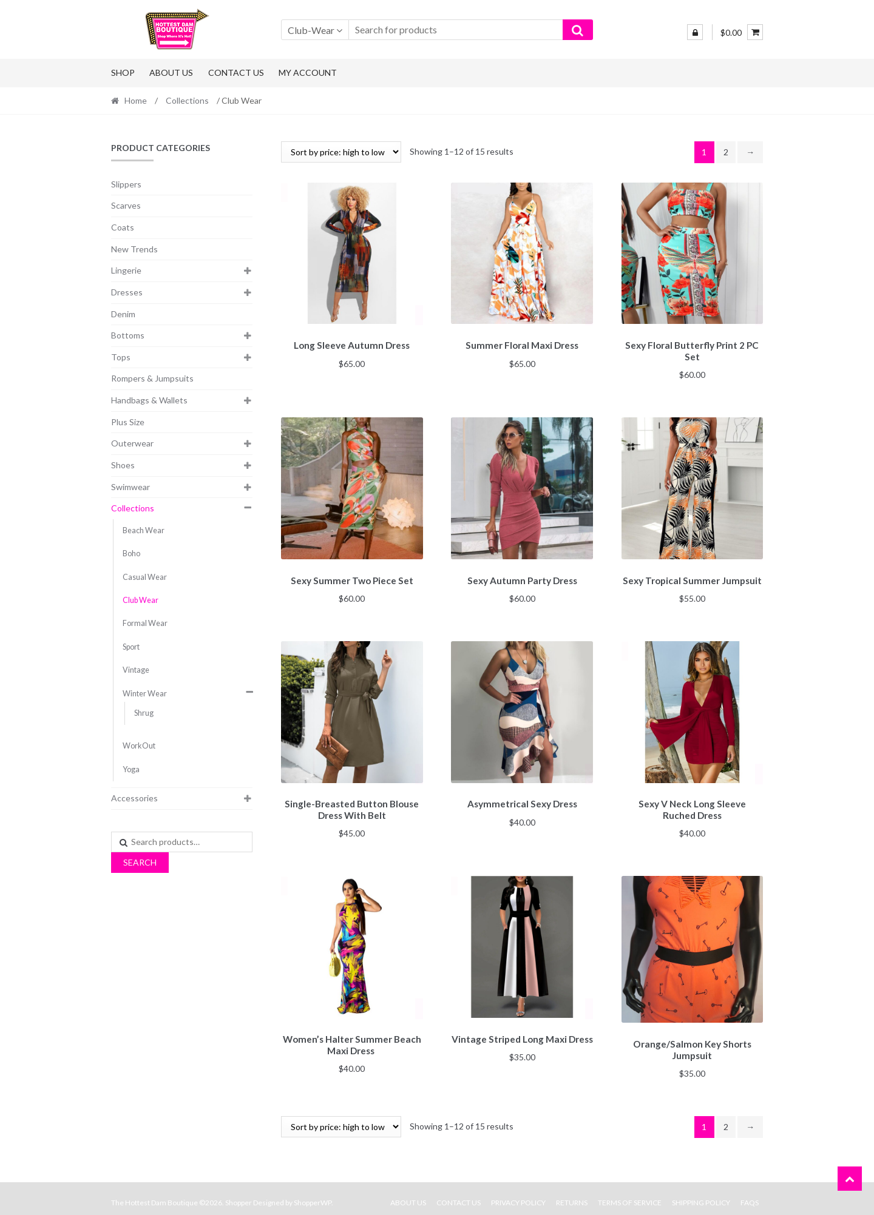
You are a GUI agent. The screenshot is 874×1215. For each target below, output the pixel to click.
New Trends (134, 249)
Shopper (238, 1194)
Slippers (126, 184)
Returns (572, 1194)
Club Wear (140, 600)
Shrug (144, 713)
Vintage (136, 670)
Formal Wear (145, 623)
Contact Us (236, 72)
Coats (122, 227)
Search (140, 862)
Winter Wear (145, 693)
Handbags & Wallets (149, 400)
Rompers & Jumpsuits (152, 378)
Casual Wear (145, 577)
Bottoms (127, 335)
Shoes (123, 465)
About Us (171, 72)
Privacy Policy (518, 1194)
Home (135, 100)
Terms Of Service (630, 1194)
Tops (120, 357)
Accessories (134, 798)
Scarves (126, 205)
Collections (187, 100)
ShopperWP (312, 1194)
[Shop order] (341, 152)
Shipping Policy (701, 1194)
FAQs (749, 1194)
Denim (123, 314)
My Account (308, 72)
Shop (123, 72)
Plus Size (127, 422)
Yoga (131, 769)
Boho (131, 553)
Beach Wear (143, 530)
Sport (131, 646)
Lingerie (126, 270)
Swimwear (130, 487)
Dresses (127, 292)
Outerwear (132, 443)
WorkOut (139, 745)
